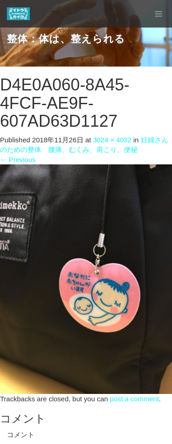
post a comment (134, 399)
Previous (18, 159)
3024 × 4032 (112, 140)
